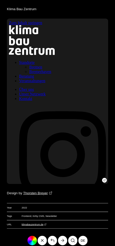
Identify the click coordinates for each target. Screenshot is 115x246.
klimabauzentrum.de (32, 224)
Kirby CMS (38, 216)
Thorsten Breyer (35, 193)
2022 (24, 207)
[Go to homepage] (42, 240)
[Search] (73, 240)
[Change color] (32, 240)
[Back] (52, 240)
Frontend (26, 216)
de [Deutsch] (83, 240)
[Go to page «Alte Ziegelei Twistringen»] (62, 240)
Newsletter (51, 216)
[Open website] (104, 180)
